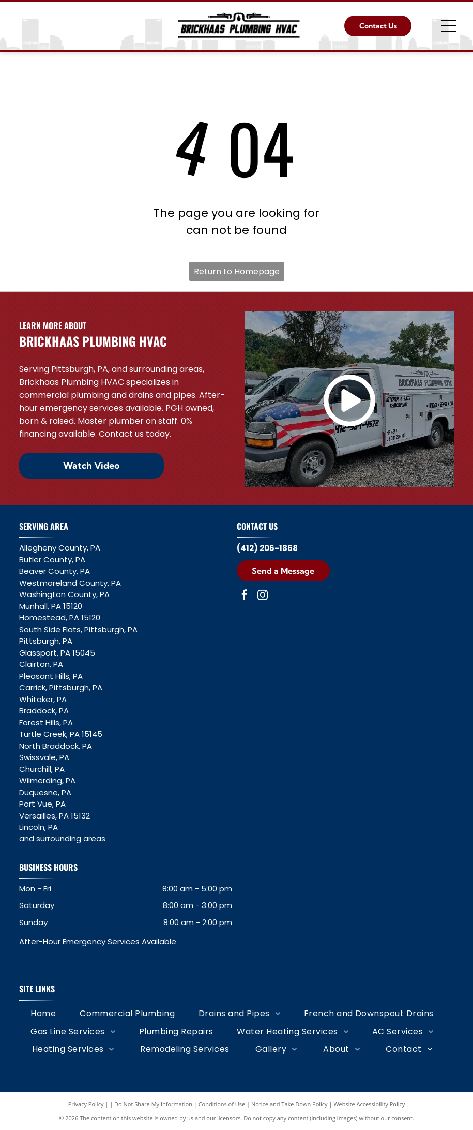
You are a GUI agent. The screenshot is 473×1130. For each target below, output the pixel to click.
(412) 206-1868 (267, 548)
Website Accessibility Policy (369, 1104)
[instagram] (262, 596)
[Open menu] (448, 26)
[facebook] (244, 596)
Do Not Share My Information (153, 1104)
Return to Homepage (237, 271)
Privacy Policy (86, 1104)
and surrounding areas (62, 838)
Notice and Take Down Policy (289, 1104)
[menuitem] (43, 1013)
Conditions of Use (222, 1104)
